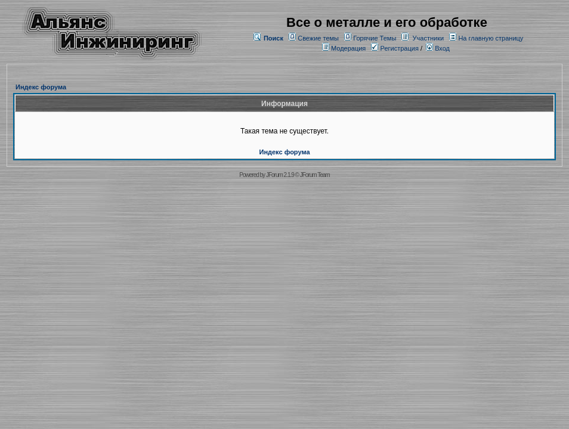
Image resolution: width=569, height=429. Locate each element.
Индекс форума (41, 87)
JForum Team (315, 175)
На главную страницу (490, 38)
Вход (438, 48)
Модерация (348, 48)
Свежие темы (318, 38)
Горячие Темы (374, 38)
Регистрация (394, 48)
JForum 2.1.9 (280, 175)
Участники (428, 38)
